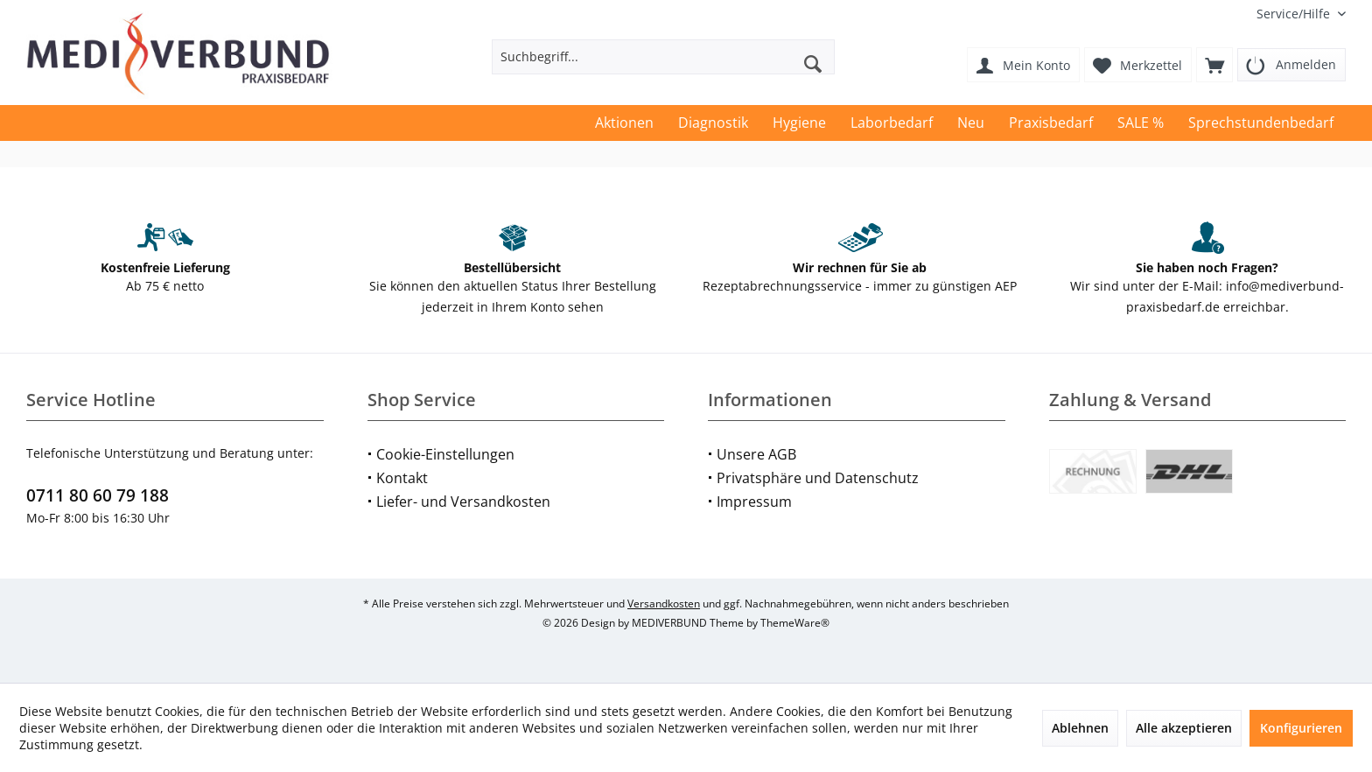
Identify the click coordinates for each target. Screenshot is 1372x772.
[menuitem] (1294, 14)
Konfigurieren (1301, 727)
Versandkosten (663, 603)
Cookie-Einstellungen (445, 454)
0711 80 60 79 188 (97, 495)
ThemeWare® (795, 622)
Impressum (754, 501)
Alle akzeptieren (1184, 727)
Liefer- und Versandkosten (463, 501)
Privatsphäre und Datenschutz (818, 478)
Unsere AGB (756, 454)
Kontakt (402, 478)
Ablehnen (1080, 727)
